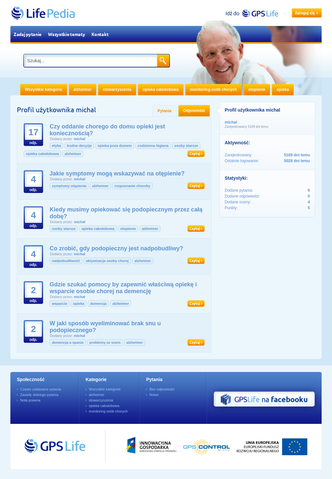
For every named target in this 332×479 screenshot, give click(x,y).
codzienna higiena (152, 146)
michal (79, 139)
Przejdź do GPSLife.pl (42, 446)
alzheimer (73, 154)
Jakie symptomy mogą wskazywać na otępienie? (117, 173)
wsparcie (59, 303)
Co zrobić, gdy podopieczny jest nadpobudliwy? (116, 248)
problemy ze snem (105, 342)
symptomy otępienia (69, 186)
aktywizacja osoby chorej (107, 261)
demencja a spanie (68, 342)
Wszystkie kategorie (105, 389)
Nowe (154, 395)
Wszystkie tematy (66, 34)
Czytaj (196, 153)
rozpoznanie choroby (132, 186)
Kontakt (99, 34)
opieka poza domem (115, 146)
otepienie (128, 229)
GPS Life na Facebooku (264, 399)
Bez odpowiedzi (161, 389)
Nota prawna (30, 400)
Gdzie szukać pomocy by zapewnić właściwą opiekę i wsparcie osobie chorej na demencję (123, 287)
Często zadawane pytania (40, 389)
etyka (56, 146)
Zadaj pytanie (28, 34)
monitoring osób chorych (108, 411)
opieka (78, 303)
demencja (98, 303)
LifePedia (43, 13)
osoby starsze (186, 146)
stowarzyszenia (101, 400)
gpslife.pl (254, 13)
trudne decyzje (79, 146)
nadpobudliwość (66, 261)
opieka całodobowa (42, 154)
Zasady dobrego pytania (39, 395)
